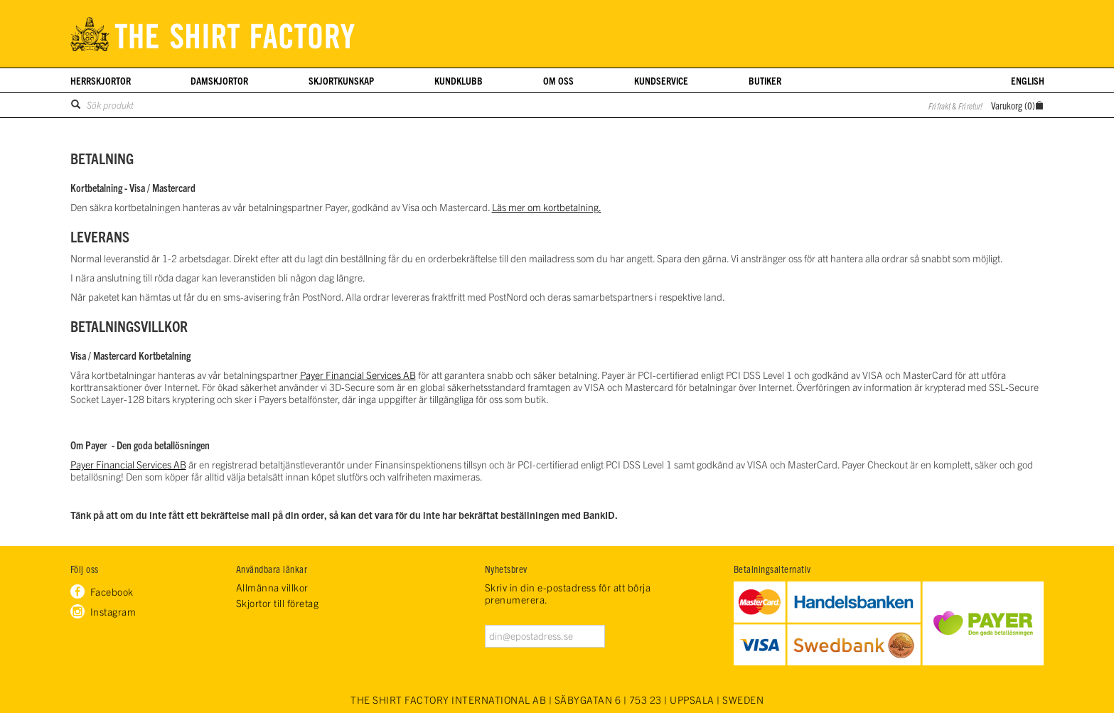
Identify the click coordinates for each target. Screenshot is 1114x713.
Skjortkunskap (341, 80)
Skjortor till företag (277, 603)
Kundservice (661, 80)
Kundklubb (458, 80)
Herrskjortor (100, 80)
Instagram (113, 611)
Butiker (765, 80)
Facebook (112, 591)
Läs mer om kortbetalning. (546, 206)
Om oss (558, 80)
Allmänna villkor (272, 587)
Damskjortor (219, 80)
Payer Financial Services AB (358, 374)
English (1027, 80)
